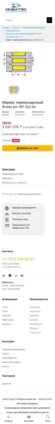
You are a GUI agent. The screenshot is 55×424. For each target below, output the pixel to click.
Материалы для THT (14, 37)
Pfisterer (34, 328)
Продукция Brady (13, 31)
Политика (6, 315)
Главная (5, 28)
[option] (27, 63)
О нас (5, 307)
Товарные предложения (13, 349)
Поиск (5, 311)
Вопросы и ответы (14, 182)
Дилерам (6, 383)
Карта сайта (8, 320)
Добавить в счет (27, 148)
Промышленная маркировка (34, 28)
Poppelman (35, 332)
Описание (8, 169)
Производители (9, 358)
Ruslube (34, 320)
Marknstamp (36, 324)
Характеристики (12, 173)
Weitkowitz (35, 311)
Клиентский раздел (11, 362)
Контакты (6, 324)
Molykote (34, 315)
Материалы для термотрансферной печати (23, 34)
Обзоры (7, 178)
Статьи (5, 354)
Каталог (16, 28)
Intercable (35, 307)
